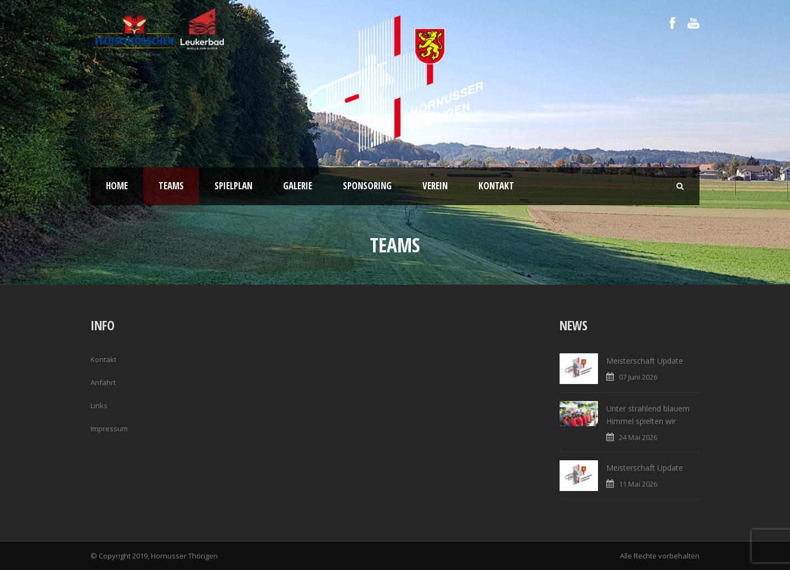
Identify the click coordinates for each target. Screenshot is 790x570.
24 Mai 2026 (638, 437)
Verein (435, 185)
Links (99, 405)
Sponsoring (367, 185)
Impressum (109, 428)
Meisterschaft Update (644, 360)
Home (117, 185)
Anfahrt (103, 382)
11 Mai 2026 (638, 484)
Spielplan (233, 185)
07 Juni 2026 (638, 377)
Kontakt (496, 185)
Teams (171, 185)
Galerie (297, 185)
